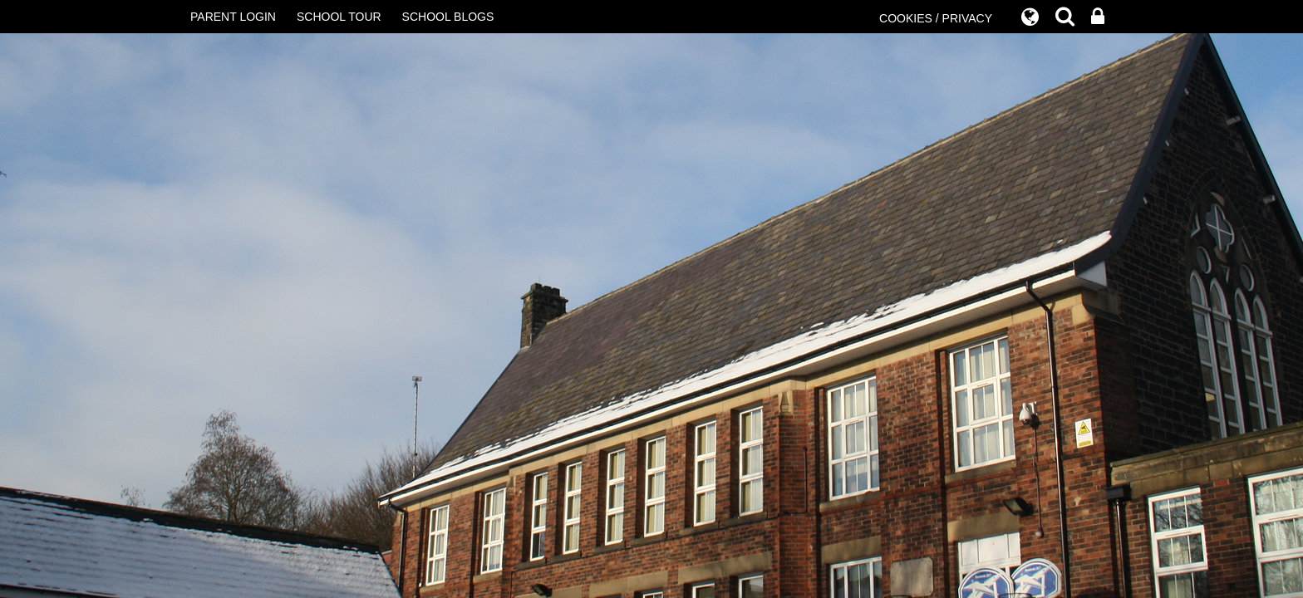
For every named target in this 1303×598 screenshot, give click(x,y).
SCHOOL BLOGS (448, 16)
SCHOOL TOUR (339, 16)
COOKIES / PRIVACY (935, 18)
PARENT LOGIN (233, 16)
